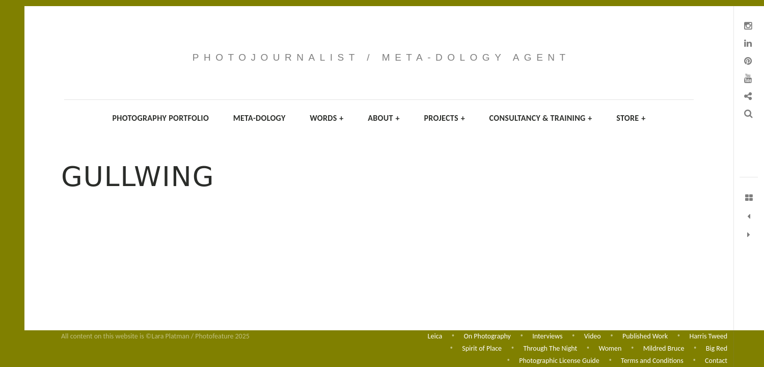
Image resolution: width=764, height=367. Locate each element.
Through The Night (550, 348)
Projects (444, 118)
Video (592, 335)
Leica (435, 335)
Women (610, 348)
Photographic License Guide (559, 360)
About (384, 118)
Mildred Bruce (664, 348)
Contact (716, 360)
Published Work (645, 335)
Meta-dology (259, 118)
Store (630, 118)
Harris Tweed (708, 335)
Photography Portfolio (160, 118)
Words (326, 118)
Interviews (547, 335)
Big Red (716, 348)
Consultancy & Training (540, 118)
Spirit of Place (482, 348)
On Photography (487, 335)
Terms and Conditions (652, 360)
